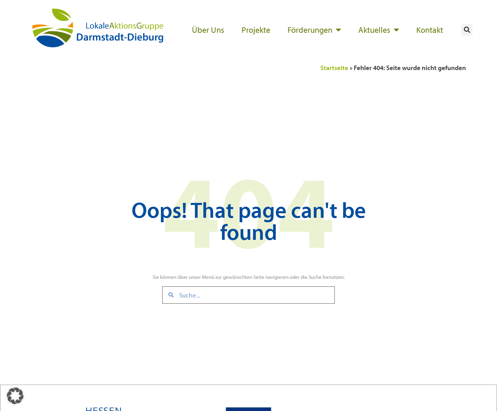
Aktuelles (378, 30)
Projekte (256, 30)
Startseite (334, 67)
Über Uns (208, 30)
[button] (466, 30)
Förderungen (314, 30)
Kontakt (429, 30)
